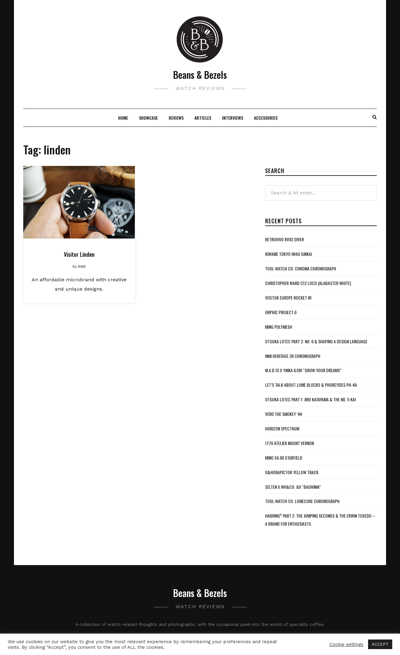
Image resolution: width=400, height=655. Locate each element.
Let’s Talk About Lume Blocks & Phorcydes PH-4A (311, 384)
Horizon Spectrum (282, 428)
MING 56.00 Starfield (283, 457)
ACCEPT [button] (380, 644)
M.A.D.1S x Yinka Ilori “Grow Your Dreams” (303, 370)
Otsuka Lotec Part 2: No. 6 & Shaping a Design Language (316, 341)
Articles (202, 117)
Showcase (148, 117)
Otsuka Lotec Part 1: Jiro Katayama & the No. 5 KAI (310, 399)
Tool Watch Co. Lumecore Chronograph (302, 501)
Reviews (176, 117)
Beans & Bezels (200, 75)
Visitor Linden (79, 254)
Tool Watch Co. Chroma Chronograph (300, 268)
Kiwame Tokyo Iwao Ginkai (288, 254)
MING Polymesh (278, 326)
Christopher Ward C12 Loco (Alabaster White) (308, 283)
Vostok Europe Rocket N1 (288, 297)
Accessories (266, 117)
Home (123, 117)
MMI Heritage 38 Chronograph (292, 356)
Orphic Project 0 (280, 312)
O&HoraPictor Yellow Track (291, 472)
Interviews (232, 117)
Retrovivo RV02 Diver (284, 239)
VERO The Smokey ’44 (283, 414)
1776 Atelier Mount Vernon (289, 443)
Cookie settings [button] (346, 644)
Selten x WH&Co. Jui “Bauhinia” (293, 486)
